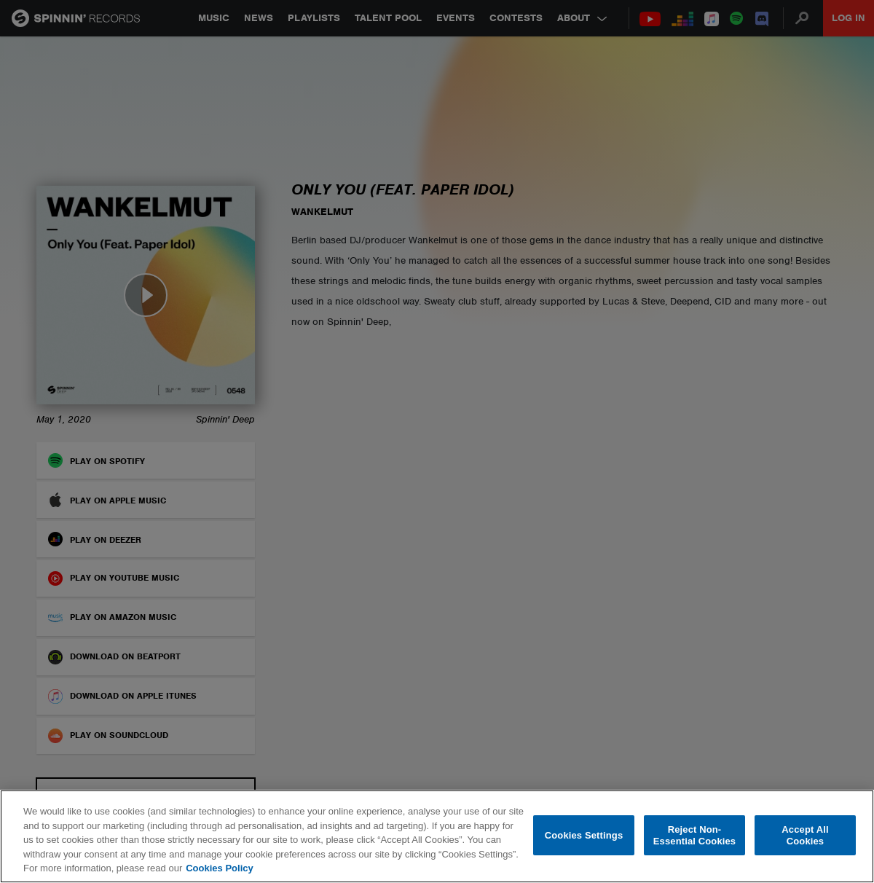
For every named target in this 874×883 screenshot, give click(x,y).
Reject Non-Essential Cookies (694, 835)
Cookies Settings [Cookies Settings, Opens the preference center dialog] (584, 835)
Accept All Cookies (805, 835)
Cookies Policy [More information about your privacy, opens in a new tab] (219, 868)
